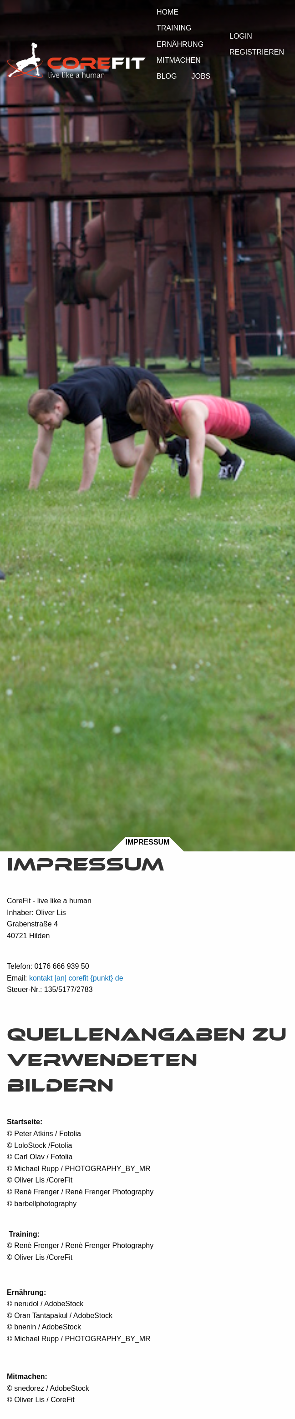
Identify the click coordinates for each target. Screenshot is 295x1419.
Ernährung (180, 44)
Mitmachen (179, 60)
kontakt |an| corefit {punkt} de (76, 978)
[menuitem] (167, 12)
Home (167, 12)
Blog (167, 76)
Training (174, 28)
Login (240, 36)
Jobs (200, 76)
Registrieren (256, 52)
